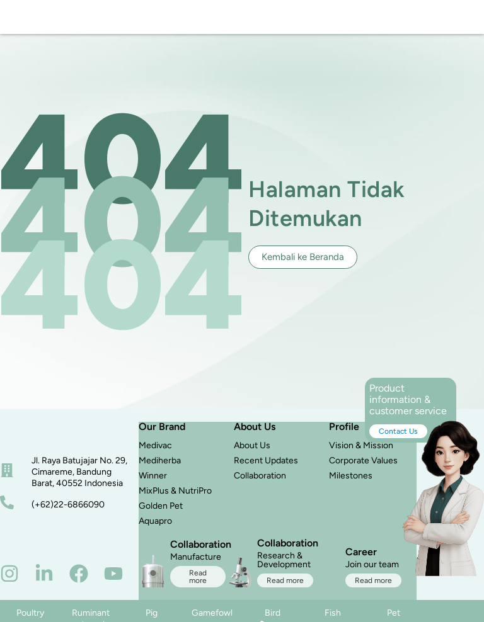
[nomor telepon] (7, 509)
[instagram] (9, 579)
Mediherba (160, 466)
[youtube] (113, 579)
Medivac (155, 451)
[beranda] (35, 439)
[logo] (36, 20)
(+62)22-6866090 (68, 511)
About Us (252, 451)
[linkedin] (44, 579)
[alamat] (7, 476)
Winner (153, 482)
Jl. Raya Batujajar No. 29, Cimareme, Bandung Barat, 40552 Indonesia (79, 478)
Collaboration (260, 482)
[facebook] (78, 579)
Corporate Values (363, 466)
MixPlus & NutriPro (175, 497)
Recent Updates (266, 466)
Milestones (350, 482)
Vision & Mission (361, 451)
